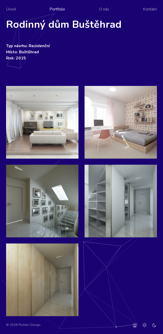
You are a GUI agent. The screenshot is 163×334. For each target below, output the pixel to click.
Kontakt (150, 9)
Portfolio (57, 9)
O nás (104, 9)
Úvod (11, 9)
